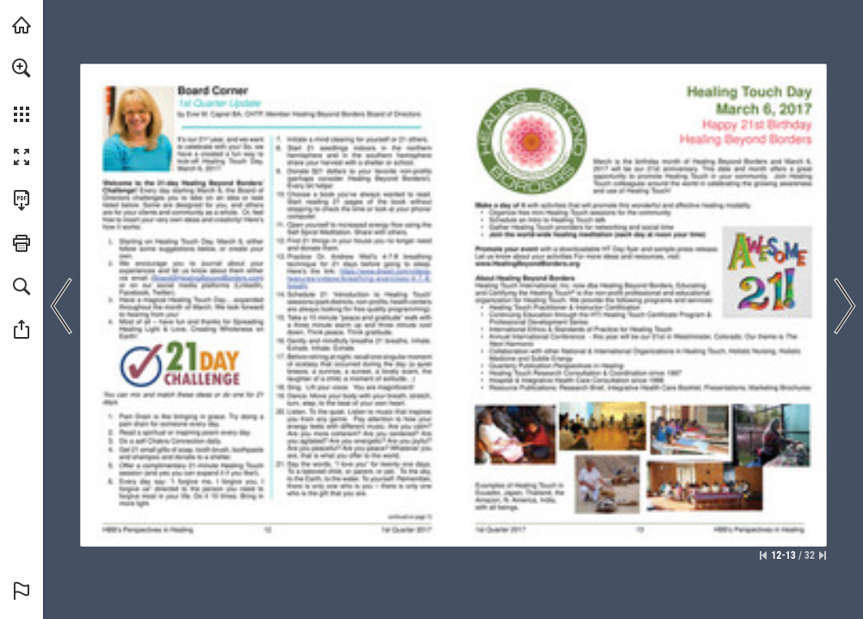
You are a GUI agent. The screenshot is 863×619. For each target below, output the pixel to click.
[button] (21, 67)
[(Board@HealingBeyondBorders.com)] (207, 278)
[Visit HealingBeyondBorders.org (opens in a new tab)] (21, 24)
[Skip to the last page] (822, 555)
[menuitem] (21, 90)
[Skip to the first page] (763, 555)
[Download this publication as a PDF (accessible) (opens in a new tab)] (21, 200)
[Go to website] (358, 278)
